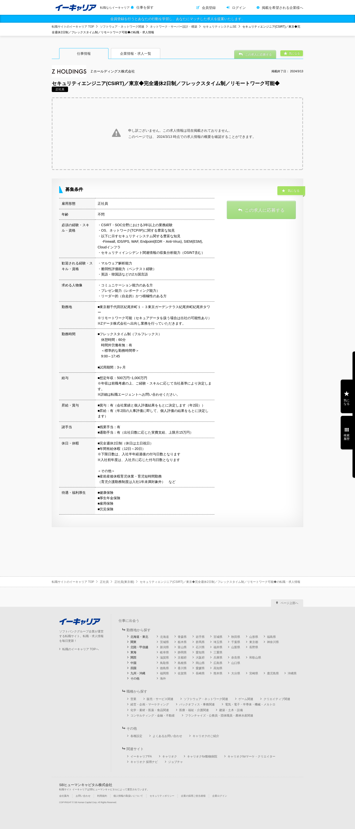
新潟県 (164, 647)
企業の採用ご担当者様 (193, 795)
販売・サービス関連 (160, 699)
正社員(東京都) (124, 582)
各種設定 (136, 736)
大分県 (235, 673)
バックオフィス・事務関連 (197, 704)
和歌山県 (255, 657)
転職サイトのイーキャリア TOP (73, 26)
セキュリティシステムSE (219, 26)
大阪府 (200, 657)
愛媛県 (200, 668)
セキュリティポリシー (162, 795)
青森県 (182, 637)
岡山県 (200, 663)
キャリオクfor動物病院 (202, 756)
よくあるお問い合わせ (167, 736)
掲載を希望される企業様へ (282, 8)
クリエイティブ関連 (277, 699)
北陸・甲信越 (139, 647)
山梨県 (235, 647)
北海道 (164, 637)
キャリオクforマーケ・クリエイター (251, 756)
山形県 (253, 637)
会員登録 (209, 8)
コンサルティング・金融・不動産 (152, 715)
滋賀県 (164, 657)
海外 (163, 678)
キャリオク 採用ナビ (144, 762)
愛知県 (200, 652)
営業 (133, 699)
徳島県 (164, 668)
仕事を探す (145, 7)
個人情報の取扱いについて (128, 795)
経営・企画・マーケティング (149, 704)
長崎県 (200, 673)
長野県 (253, 647)
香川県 (182, 668)
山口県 (235, 663)
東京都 (253, 642)
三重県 (217, 652)
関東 (133, 642)
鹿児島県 (273, 673)
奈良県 (235, 657)
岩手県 (200, 637)
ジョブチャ (175, 762)
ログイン (239, 8)
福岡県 (164, 673)
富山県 (182, 647)
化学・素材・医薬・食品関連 (149, 710)
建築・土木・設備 (231, 710)
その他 (134, 678)
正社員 (104, 582)
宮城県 (217, 637)
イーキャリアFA (141, 756)
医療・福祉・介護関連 (194, 710)
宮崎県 (253, 673)
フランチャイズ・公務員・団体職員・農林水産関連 (219, 715)
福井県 (217, 647)
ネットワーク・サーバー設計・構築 (173, 26)
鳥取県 (164, 663)
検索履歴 (347, 437)
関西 (133, 657)
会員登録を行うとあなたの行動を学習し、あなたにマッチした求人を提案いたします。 (177, 19)
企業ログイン (219, 795)
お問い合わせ (83, 795)
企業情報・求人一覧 (135, 53)
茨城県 (164, 642)
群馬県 (200, 642)
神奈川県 (273, 642)
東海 (133, 652)
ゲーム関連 (245, 699)
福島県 (271, 637)
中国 (133, 663)
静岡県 (182, 652)
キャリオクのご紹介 (206, 736)
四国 (133, 668)
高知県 (217, 668)
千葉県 (235, 642)
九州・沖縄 (137, 673)
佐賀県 (182, 673)
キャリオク (169, 756)
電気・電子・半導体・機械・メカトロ (250, 704)
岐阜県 (164, 652)
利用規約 (102, 795)
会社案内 (64, 795)
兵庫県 (217, 657)
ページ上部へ (289, 603)
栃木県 (182, 642)
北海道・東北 (139, 637)
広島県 (217, 663)
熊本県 (217, 673)
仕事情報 (84, 53)
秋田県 (235, 637)
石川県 (200, 647)
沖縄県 (292, 673)
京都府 (182, 657)
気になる (347, 402)
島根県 (182, 663)
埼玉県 (217, 642)
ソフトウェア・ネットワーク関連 (122, 26)
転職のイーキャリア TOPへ (80, 649)
